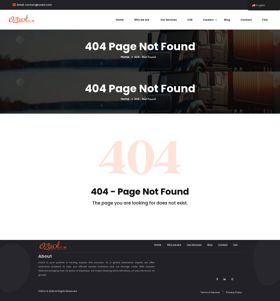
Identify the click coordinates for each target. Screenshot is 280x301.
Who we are (142, 20)
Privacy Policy (234, 292)
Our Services (168, 20)
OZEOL (42, 291)
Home (120, 20)
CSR (189, 20)
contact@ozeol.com (38, 5)
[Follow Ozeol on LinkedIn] (224, 279)
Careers (208, 20)
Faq (265, 20)
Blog (227, 20)
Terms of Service (210, 292)
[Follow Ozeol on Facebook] (217, 279)
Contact (246, 20)
